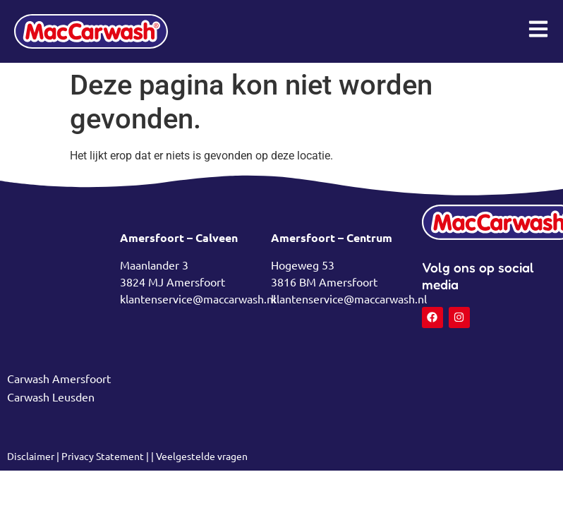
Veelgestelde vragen (202, 455)
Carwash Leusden (51, 396)
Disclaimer (31, 455)
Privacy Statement (102, 455)
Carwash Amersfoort (59, 378)
